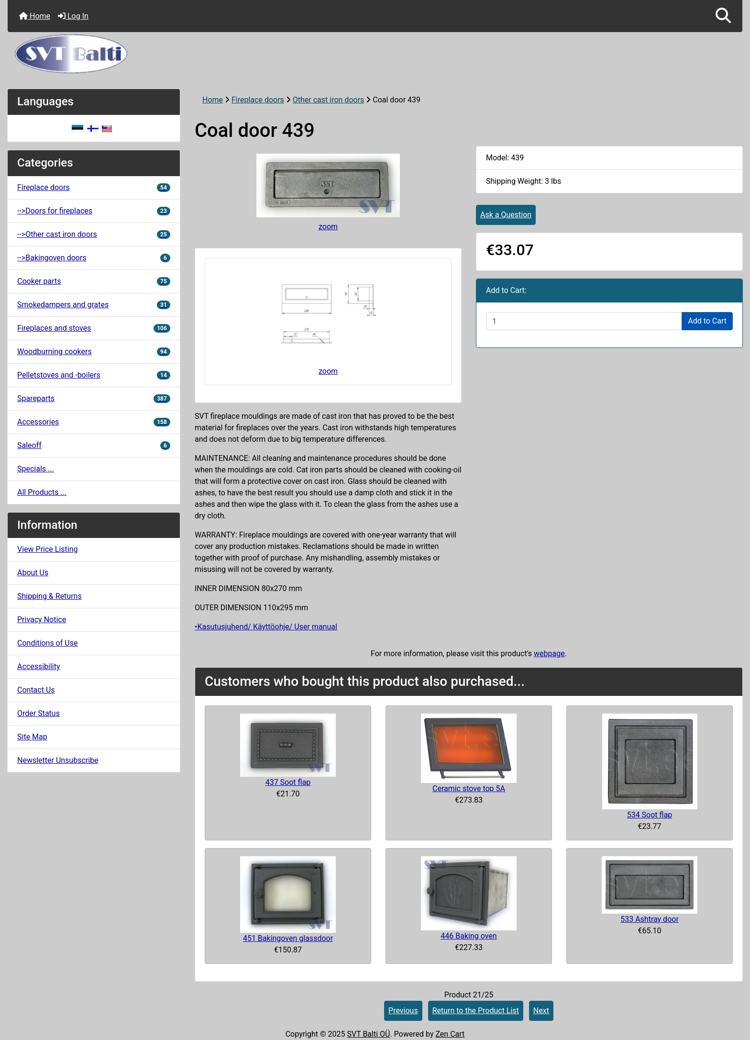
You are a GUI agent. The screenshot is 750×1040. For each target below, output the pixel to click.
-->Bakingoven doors (93, 257)
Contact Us (36, 689)
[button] (723, 16)
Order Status (38, 713)
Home (34, 16)
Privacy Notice (41, 619)
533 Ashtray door (649, 919)
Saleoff (93, 445)
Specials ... (35, 468)
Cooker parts (93, 281)
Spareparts (93, 398)
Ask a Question (505, 214)
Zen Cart (449, 1034)
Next (541, 1010)
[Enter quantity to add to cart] (584, 321)
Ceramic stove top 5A (468, 788)
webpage (549, 653)
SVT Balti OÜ (368, 1034)
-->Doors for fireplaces (93, 210)
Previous (403, 1010)
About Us (32, 572)
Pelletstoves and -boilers (93, 375)
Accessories (93, 421)
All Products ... (41, 492)
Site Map (32, 736)
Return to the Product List (475, 1010)
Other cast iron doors (328, 99)
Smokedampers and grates (93, 304)
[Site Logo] (375, 53)
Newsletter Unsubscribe (58, 760)
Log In (73, 16)
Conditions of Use (47, 643)
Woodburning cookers (93, 351)
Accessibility (38, 666)
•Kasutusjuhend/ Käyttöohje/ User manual (266, 626)
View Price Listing (47, 549)
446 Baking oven (468, 935)
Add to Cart (707, 320)
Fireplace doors (258, 99)
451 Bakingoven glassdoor (288, 938)
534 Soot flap (650, 814)
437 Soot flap (288, 782)
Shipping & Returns (49, 596)
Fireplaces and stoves (93, 328)
